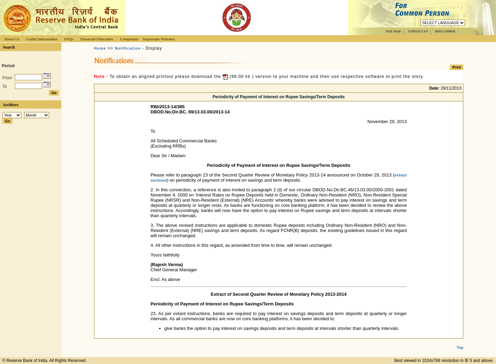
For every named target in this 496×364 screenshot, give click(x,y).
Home (100, 48)
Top (460, 342)
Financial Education (96, 39)
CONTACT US (418, 31)
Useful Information (41, 39)
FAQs (68, 39)
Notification (128, 48)
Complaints (129, 39)
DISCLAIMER (445, 31)
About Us (11, 39)
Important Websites (159, 39)
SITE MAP (393, 31)
